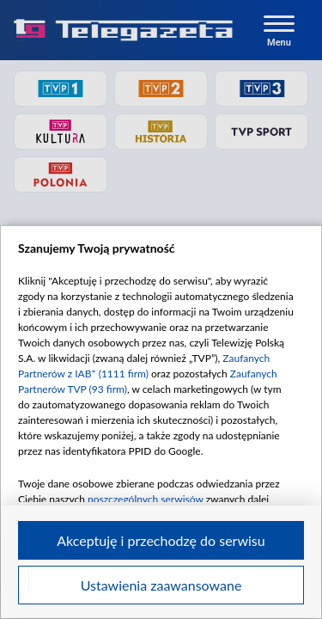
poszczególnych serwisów (146, 499)
